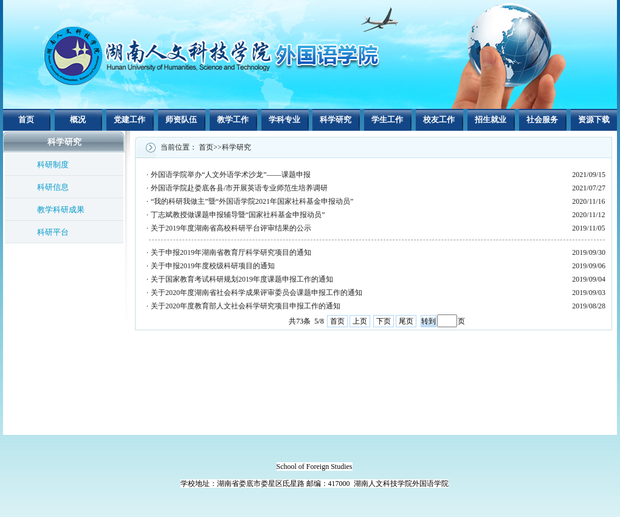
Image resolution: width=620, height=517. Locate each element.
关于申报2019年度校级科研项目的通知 (213, 266)
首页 (337, 321)
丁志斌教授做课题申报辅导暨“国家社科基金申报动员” (238, 214)
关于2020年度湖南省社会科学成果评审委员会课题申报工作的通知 (256, 292)
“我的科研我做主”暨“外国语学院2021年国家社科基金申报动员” (252, 201)
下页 (383, 321)
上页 (360, 321)
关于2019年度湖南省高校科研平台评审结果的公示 (231, 228)
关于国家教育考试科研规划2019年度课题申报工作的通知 (242, 279)
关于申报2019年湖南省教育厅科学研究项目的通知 (231, 252)
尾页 (406, 321)
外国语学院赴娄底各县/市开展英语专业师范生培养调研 (239, 188)
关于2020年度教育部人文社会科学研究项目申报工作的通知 (245, 306)
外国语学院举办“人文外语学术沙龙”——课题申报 (231, 174)
